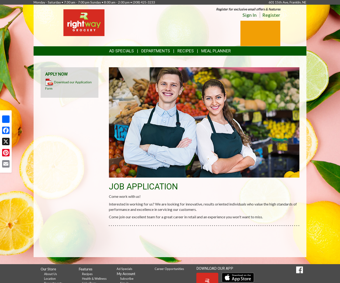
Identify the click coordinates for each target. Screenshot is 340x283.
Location (50, 278)
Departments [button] (155, 50)
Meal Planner (216, 50)
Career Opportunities (169, 269)
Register (271, 15)
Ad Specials (121, 50)
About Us (50, 274)
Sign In (250, 15)
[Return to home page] (83, 22)
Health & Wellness (94, 278)
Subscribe (126, 278)
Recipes (185, 50)
